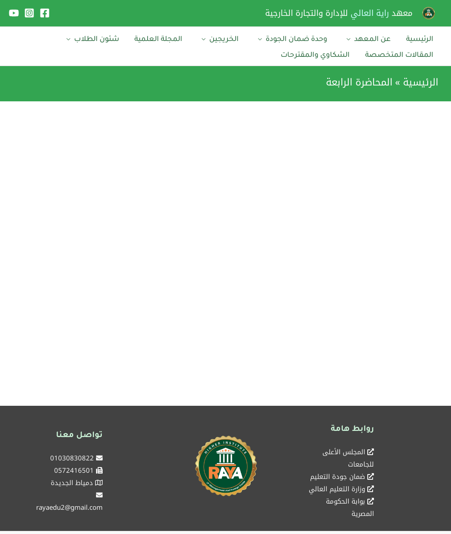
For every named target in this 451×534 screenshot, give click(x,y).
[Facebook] (45, 13)
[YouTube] (14, 13)
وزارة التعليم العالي (337, 487)
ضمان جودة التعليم (337, 475)
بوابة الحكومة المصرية (350, 505)
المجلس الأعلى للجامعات (348, 456)
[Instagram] (29, 13)
